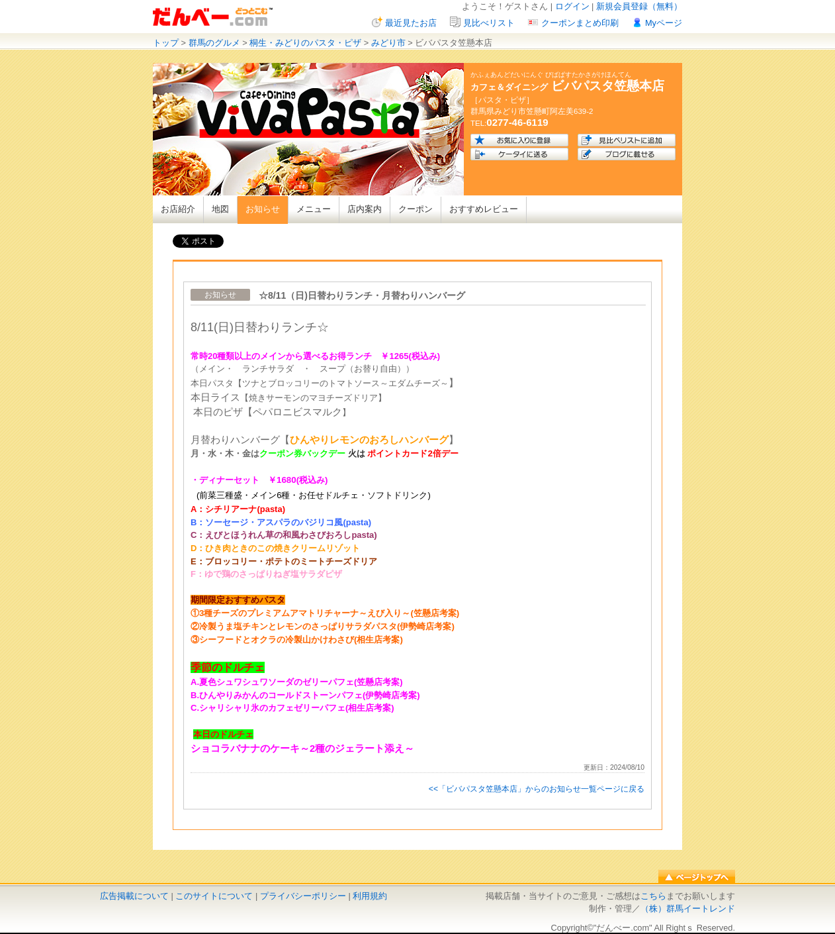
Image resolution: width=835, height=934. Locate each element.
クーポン (415, 209)
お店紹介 (178, 209)
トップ (166, 43)
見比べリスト (489, 23)
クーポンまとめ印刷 (580, 23)
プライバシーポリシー (303, 896)
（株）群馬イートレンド (687, 908)
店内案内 (364, 209)
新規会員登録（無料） (639, 6)
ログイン (572, 6)
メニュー (313, 209)
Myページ (663, 23)
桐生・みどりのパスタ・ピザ (305, 43)
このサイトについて (214, 896)
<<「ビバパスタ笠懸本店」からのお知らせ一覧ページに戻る (536, 789)
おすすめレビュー (483, 209)
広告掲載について (134, 896)
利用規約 (370, 896)
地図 (220, 209)
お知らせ (262, 209)
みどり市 (388, 43)
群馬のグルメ (214, 43)
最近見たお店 (411, 23)
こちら (653, 896)
